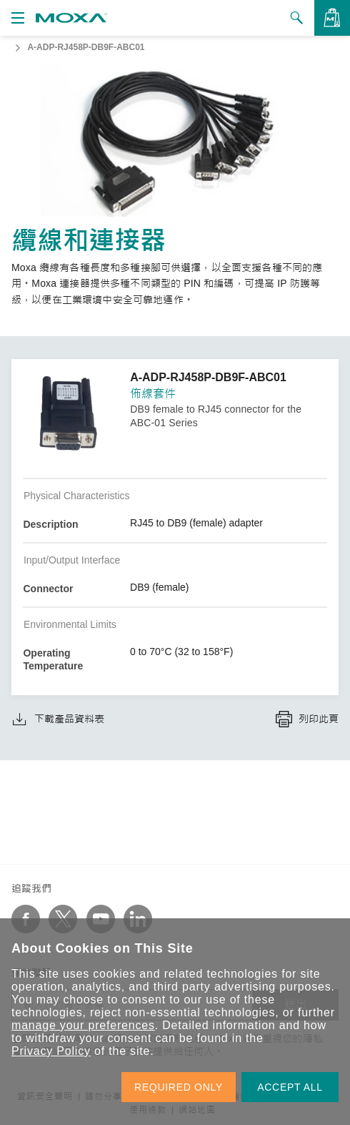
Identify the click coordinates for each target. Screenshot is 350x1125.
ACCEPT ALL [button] (290, 1087)
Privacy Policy (51, 1051)
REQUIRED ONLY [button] (178, 1087)
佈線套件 (153, 394)
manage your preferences (83, 1025)
